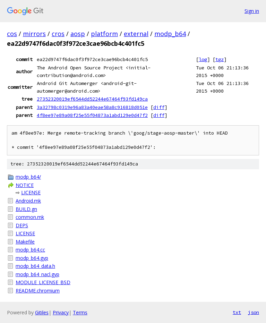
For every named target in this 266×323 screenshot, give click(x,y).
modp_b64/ (28, 176)
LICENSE (31, 192)
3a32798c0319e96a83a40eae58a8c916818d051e (92, 107)
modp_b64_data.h (35, 266)
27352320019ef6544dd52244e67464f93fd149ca (92, 99)
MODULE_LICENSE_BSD (43, 282)
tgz (219, 59)
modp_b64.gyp (32, 258)
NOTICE (25, 185)
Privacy (61, 312)
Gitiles (42, 312)
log (203, 59)
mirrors (34, 33)
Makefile (25, 241)
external (136, 33)
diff (158, 107)
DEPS (22, 225)
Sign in (251, 11)
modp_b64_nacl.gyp (37, 274)
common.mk (30, 217)
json (253, 312)
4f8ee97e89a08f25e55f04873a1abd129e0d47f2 (92, 115)
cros (58, 33)
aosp (77, 33)
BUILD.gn (26, 209)
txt (237, 312)
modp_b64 (170, 33)
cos (12, 33)
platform (104, 33)
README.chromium (38, 290)
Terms (80, 312)
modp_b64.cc (30, 249)
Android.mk (28, 200)
